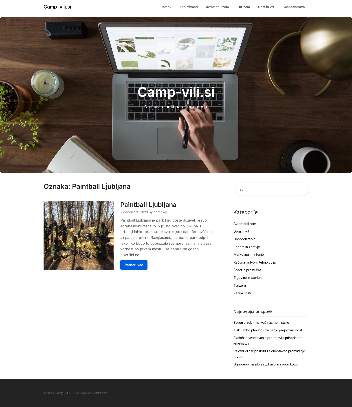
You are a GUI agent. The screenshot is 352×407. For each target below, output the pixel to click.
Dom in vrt (266, 7)
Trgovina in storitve (248, 277)
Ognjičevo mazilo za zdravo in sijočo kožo (265, 364)
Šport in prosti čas (247, 270)
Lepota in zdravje (246, 247)
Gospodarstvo (293, 7)
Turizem (243, 7)
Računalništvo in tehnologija (254, 262)
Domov (166, 7)
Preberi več (134, 265)
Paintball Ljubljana (148, 205)
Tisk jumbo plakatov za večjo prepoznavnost (267, 330)
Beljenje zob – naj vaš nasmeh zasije (261, 322)
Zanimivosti (189, 7)
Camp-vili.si (57, 7)
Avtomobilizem (217, 7)
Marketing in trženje (248, 254)
